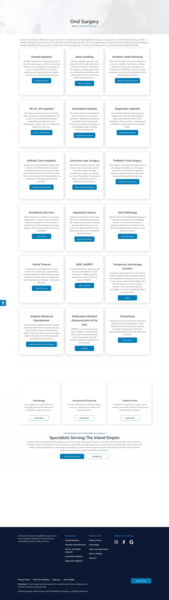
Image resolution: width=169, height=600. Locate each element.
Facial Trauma (42, 288)
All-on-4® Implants (41, 132)
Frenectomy (127, 340)
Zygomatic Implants (127, 132)
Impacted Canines (84, 239)
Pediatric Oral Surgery (127, 182)
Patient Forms (95, 540)
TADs (127, 298)
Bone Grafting (85, 83)
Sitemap (56, 579)
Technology (94, 545)
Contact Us (97, 456)
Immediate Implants (84, 135)
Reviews (92, 558)
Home (74, 26)
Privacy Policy (24, 579)
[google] (131, 542)
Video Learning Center (98, 549)
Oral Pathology (127, 236)
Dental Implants (41, 81)
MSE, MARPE (84, 285)
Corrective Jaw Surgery (84, 187)
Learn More (39, 418)
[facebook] (124, 542)
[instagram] (116, 542)
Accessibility (69, 579)
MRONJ (84, 348)
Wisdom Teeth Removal (127, 81)
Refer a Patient (95, 553)
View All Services (72, 456)
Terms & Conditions (41, 579)
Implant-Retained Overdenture (41, 344)
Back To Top (141, 581)
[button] (3, 303)
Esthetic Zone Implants (41, 187)
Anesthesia (41, 236)
